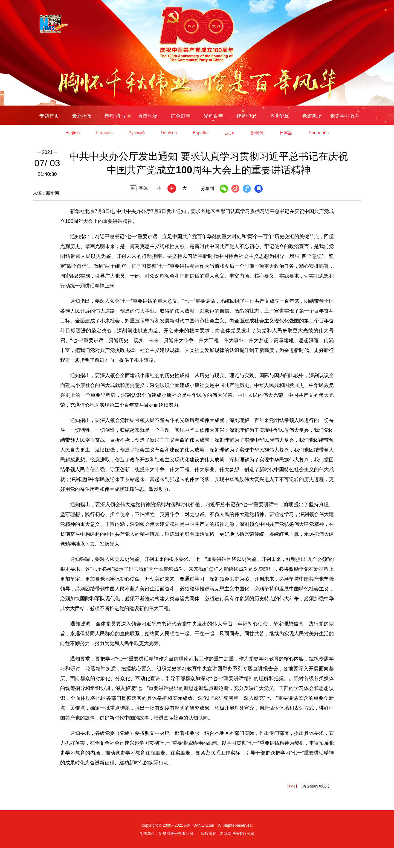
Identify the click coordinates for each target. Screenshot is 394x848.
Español (201, 132)
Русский (137, 132)
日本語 (286, 132)
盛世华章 (279, 116)
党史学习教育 (345, 116)
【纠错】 (292, 786)
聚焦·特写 (114, 116)
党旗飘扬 (312, 116)
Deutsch (169, 132)
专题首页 (49, 116)
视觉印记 (246, 116)
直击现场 (148, 116)
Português (319, 132)
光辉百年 (213, 116)
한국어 (256, 132)
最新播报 (82, 116)
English (72, 132)
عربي (229, 132)
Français (104, 132)
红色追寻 (180, 116)
